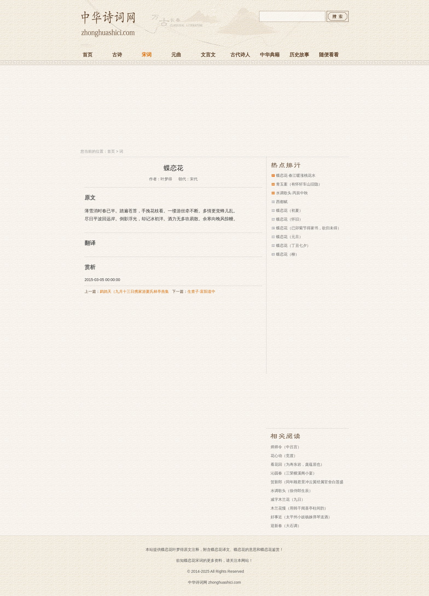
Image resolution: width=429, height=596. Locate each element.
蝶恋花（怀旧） (289, 219)
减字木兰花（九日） (288, 499)
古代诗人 (240, 54)
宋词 (147, 54)
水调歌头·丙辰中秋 (292, 193)
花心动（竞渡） (284, 455)
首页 (87, 54)
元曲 (176, 54)
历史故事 (299, 54)
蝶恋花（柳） (287, 254)
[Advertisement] (214, 107)
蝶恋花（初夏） (289, 210)
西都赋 (282, 201)
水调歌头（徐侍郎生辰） (292, 490)
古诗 (117, 54)
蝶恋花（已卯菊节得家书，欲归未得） (308, 228)
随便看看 (329, 54)
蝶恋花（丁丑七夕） (293, 245)
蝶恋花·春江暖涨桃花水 (295, 175)
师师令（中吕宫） (286, 447)
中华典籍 (270, 54)
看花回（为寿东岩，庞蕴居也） (297, 464)
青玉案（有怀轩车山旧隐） (299, 184)
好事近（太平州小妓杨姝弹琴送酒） (301, 517)
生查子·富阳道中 (201, 291)
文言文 (208, 54)
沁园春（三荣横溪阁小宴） (294, 473)
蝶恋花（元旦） (289, 237)
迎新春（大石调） (286, 525)
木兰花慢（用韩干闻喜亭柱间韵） (299, 508)
